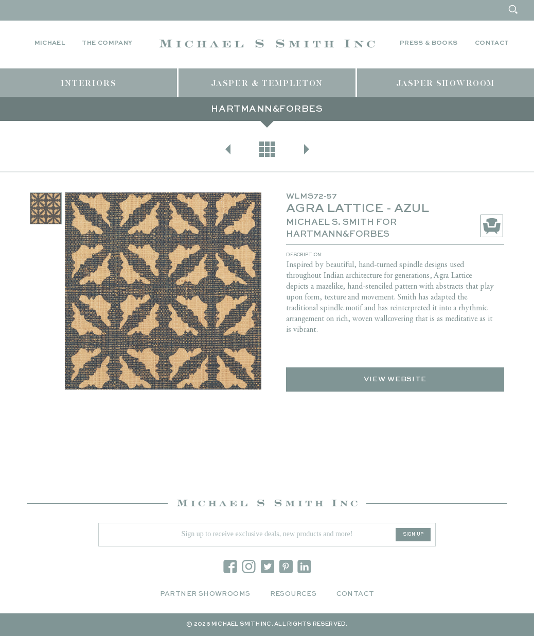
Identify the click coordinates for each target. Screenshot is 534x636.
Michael (49, 43)
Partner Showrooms (205, 594)
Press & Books (429, 43)
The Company (107, 43)
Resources (293, 594)
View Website (395, 379)
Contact (492, 43)
